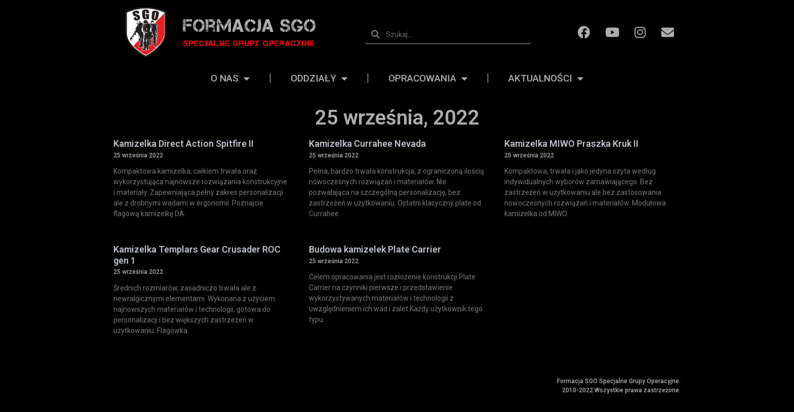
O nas (230, 78)
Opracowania (427, 78)
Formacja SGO (249, 25)
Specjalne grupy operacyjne (249, 43)
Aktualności (545, 78)
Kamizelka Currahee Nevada (367, 143)
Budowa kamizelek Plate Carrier (375, 249)
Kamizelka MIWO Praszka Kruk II (571, 143)
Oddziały (319, 78)
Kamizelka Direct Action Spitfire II (183, 143)
